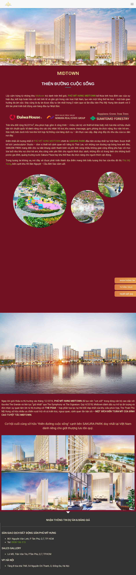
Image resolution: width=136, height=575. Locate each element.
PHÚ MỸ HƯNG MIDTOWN (82, 95)
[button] (132, 3)
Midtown (39, 95)
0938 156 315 (18, 542)
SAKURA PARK (77, 141)
